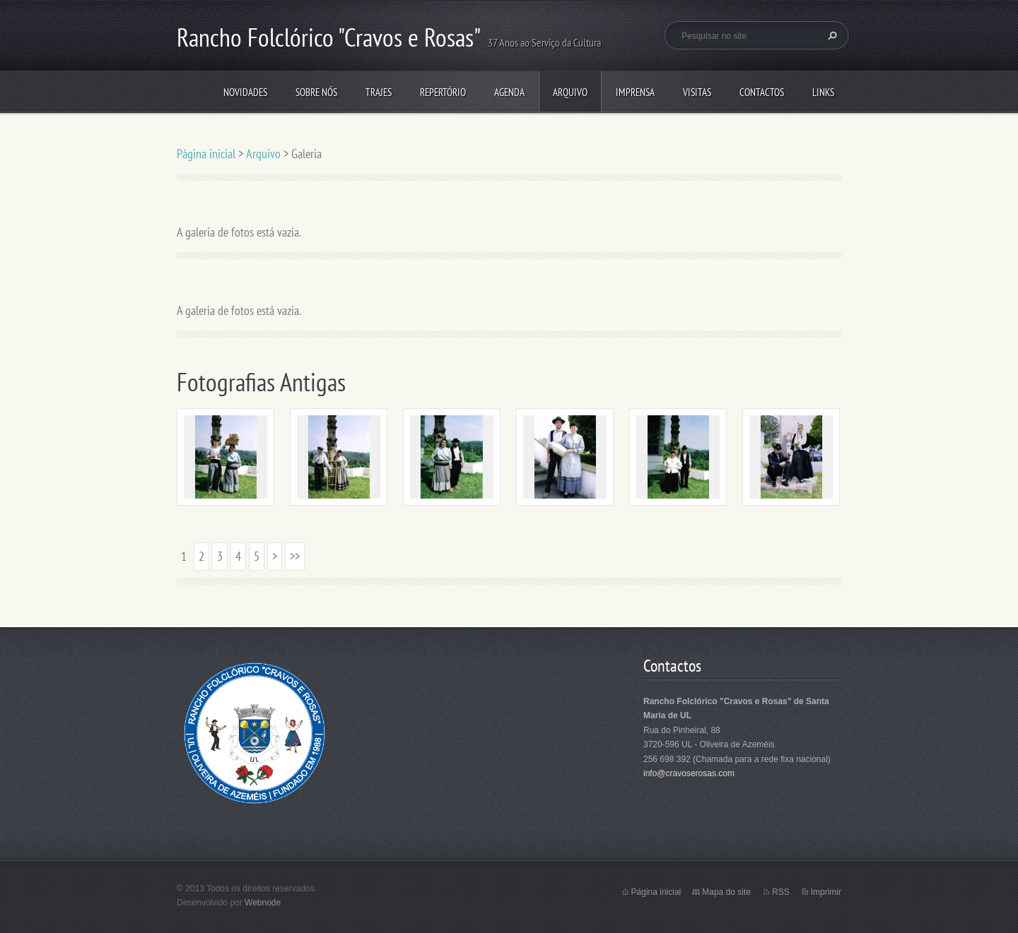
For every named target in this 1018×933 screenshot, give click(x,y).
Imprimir (826, 892)
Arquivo (570, 92)
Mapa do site (726, 892)
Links (823, 92)
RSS (781, 892)
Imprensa (635, 92)
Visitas (697, 92)
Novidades (245, 92)
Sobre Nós (316, 92)
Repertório (443, 92)
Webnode (263, 903)
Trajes (378, 92)
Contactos (761, 92)
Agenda (509, 92)
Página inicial (206, 153)
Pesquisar (830, 35)
